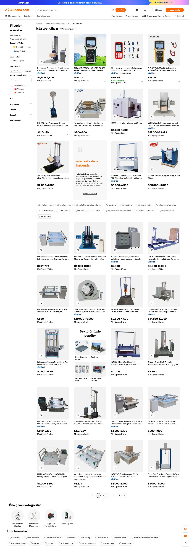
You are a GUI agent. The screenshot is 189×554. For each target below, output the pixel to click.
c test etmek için (45, 211)
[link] (185, 529)
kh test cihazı (101, 538)
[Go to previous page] (93, 495)
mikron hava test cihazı (166, 205)
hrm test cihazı (107, 543)
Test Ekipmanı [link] (76, 24)
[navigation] (20, 260)
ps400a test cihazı (52, 538)
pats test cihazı (45, 205)
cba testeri (94, 211)
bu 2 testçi (85, 538)
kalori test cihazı (32, 538)
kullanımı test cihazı (17, 543)
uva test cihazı (119, 538)
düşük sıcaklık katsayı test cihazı (118, 211)
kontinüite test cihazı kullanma (88, 205)
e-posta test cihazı (87, 543)
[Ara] (121, 10)
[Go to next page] (124, 495)
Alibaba (39, 24)
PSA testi (79, 211)
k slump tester (144, 205)
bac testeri (111, 205)
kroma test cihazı (66, 543)
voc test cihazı (44, 216)
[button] (112, 10)
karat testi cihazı (166, 211)
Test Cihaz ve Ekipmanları (56, 24)
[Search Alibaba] (73, 10)
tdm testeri (127, 205)
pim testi (35, 543)
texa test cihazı (64, 205)
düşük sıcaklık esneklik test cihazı (144, 538)
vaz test (49, 543)
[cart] (145, 10)
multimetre (14, 538)
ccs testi (70, 538)
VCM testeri (64, 211)
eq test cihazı (125, 543)
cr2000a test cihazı (145, 211)
